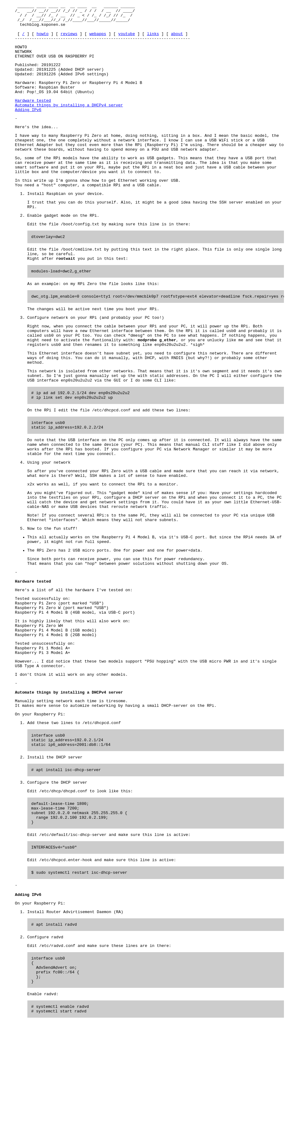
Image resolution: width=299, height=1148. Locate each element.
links (153, 40)
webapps (97, 40)
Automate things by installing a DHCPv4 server (69, 122)
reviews (69, 40)
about (177, 40)
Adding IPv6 (28, 128)
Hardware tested (33, 117)
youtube (126, 40)
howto (43, 40)
